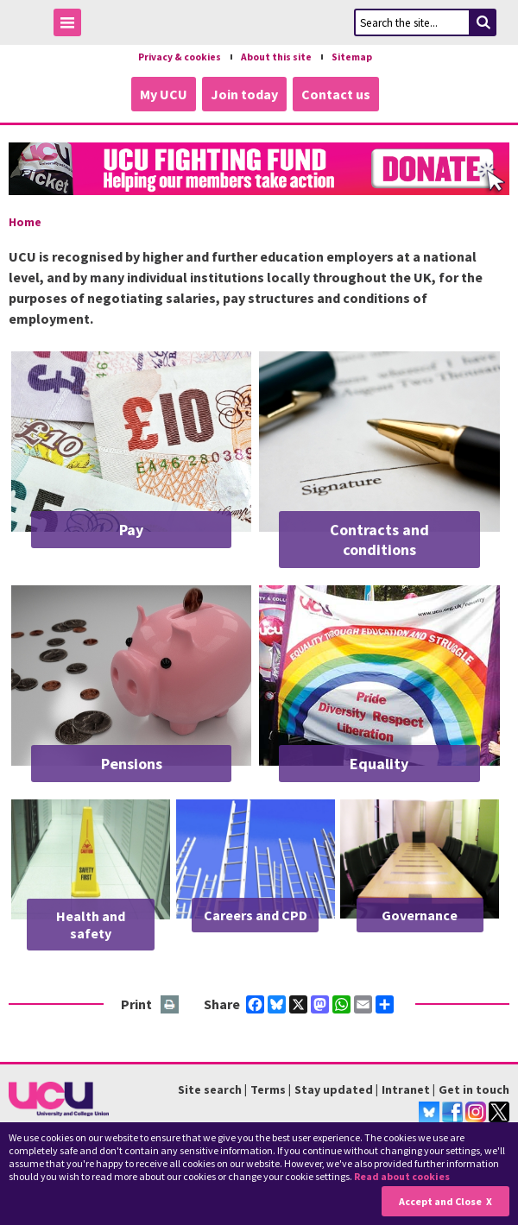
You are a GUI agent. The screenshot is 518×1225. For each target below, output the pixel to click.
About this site (276, 57)
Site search (210, 1089)
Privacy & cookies (179, 57)
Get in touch (474, 1089)
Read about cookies (402, 1176)
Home (25, 222)
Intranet (406, 1089)
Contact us (335, 94)
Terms (268, 1089)
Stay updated (333, 1089)
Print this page (170, 1005)
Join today (244, 94)
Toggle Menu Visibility (71, 25)
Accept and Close (440, 1201)
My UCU (163, 94)
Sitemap (352, 57)
